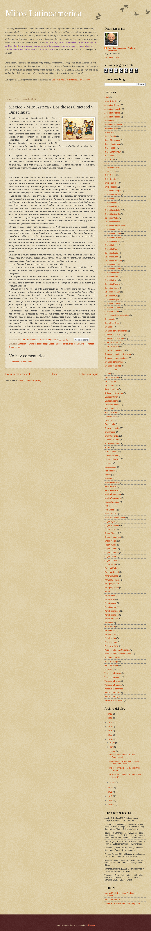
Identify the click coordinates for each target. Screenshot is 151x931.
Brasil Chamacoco (112, 140)
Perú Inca (108, 623)
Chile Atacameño (111, 167)
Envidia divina (110, 416)
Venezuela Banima (112, 673)
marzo (113, 751)
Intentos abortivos (112, 459)
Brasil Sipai (109, 156)
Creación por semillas (113, 362)
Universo (108, 669)
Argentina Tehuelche (113, 124)
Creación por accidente (114, 350)
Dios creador (74, 344)
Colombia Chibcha (112, 210)
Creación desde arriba (58, 344)
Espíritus (108, 420)
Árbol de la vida (111, 101)
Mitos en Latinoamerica (114, 517)
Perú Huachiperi (111, 615)
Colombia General (112, 229)
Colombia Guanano (112, 237)
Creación (108, 327)
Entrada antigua (88, 374)
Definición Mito (110, 370)
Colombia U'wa (111, 296)
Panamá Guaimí (111, 572)
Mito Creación (110, 510)
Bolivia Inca (109, 132)
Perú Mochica (110, 634)
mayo (112, 743)
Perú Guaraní (110, 607)
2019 (110, 722)
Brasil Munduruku (112, 144)
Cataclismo (23, 344)
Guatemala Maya (111, 440)
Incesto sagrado (111, 455)
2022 (110, 714)
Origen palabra (110, 556)
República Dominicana (114, 657)
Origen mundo (110, 548)
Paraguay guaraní (112, 580)
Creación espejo (111, 346)
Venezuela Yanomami (113, 700)
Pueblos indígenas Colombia (116, 650)
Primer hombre (110, 642)
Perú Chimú (109, 599)
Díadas (107, 373)
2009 (110, 800)
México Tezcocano (112, 498)
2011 (110, 792)
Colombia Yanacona (113, 303)
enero (112, 782)
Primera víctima (111, 646)
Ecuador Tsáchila (111, 412)
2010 (110, 796)
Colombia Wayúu (111, 299)
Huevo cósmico (111, 451)
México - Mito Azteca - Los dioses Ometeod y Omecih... (124, 762)
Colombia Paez (111, 280)
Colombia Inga (110, 245)
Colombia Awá (110, 198)
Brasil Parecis (110, 148)
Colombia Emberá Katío (114, 226)
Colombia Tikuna (111, 288)
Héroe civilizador (111, 443)
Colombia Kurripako (113, 261)
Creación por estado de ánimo (117, 354)
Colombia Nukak (111, 272)
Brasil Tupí (109, 159)
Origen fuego (110, 541)
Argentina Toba (111, 128)
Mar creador (109, 471)
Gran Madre (109, 432)
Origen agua (109, 521)
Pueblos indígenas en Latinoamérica (61, 42)
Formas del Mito (27, 49)
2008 (110, 804)
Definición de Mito (42, 46)
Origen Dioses (110, 533)
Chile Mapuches (111, 183)
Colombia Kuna (111, 257)
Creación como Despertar (115, 331)
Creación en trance (112, 342)
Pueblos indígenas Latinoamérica (118, 654)
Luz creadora (110, 467)
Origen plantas (110, 560)
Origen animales (111, 525)
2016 (110, 731)
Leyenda (108, 463)
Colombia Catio (111, 206)
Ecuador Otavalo (111, 408)
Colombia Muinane (112, 268)
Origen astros (110, 529)
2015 (110, 735)
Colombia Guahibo (112, 233)
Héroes (107, 447)
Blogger (91, 925)
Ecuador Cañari (111, 397)
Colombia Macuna (112, 264)
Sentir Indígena (25, 46)
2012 (110, 788)
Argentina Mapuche (113, 109)
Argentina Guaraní (112, 105)
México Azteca (87, 344)
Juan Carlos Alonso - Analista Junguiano (121, 49)
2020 (110, 718)
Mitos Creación (111, 513)
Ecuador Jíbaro (111, 401)
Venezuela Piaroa (112, 681)
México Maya (110, 486)
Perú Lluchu (109, 630)
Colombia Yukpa (111, 311)
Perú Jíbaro (109, 626)
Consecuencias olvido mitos (116, 315)
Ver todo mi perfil (111, 57)
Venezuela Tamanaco (113, 689)
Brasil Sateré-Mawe (113, 152)
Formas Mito (109, 424)
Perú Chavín (109, 595)
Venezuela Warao (112, 692)
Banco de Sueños (112, 899)
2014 (110, 739)
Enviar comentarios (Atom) (29, 380)
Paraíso (107, 591)
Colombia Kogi (110, 249)
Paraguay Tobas (111, 588)
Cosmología (109, 319)
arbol (106, 97)
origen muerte (110, 545)
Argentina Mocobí (112, 117)
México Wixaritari (111, 502)
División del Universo (113, 393)
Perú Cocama (110, 603)
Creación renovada (112, 366)
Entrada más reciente (18, 374)
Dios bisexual (110, 381)
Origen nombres (111, 552)
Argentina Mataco (112, 113)
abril (112, 747)
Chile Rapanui (110, 187)
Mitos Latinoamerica (43, 13)
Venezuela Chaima (112, 677)
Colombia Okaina (112, 276)
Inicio (55, 374)
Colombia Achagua (112, 191)
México (107, 475)
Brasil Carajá (110, 136)
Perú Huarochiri (111, 619)
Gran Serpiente (111, 436)
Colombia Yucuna (112, 307)
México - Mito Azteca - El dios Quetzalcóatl (122, 756)
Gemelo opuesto (111, 428)
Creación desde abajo (38, 344)
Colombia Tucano (112, 292)
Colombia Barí (110, 202)
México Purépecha (112, 494)
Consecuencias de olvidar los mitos (68, 46)
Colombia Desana (112, 222)
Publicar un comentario (22, 362)
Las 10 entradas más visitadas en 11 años (71, 79)
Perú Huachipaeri (112, 611)
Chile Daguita (110, 179)
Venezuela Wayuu (112, 696)
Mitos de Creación (46, 49)
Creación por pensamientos (116, 358)
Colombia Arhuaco (112, 194)
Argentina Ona (110, 120)
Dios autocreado (111, 377)
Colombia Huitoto (112, 241)
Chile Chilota (110, 171)
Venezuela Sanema (113, 685)
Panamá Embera (111, 568)
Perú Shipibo (110, 638)
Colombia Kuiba (111, 253)
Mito (106, 506)
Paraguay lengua (111, 584)
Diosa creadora (111, 389)
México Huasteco (112, 482)
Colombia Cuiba (111, 218)
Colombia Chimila (112, 214)
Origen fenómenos (112, 537)
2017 (110, 726)
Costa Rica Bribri (111, 323)
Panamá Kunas (111, 576)
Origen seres (14, 347)
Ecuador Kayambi (112, 405)
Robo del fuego (111, 661)
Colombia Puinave (112, 284)
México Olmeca (111, 490)
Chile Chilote (110, 175)
